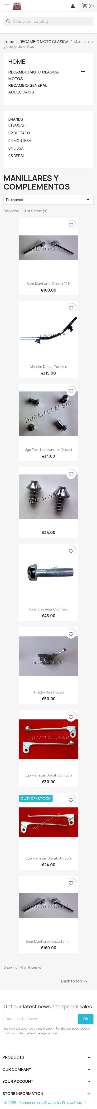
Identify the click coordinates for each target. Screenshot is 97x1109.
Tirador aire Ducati (49, 692)
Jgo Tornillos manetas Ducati (48, 449)
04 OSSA (16, 148)
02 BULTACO (19, 133)
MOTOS (15, 78)
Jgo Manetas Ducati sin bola (48, 858)
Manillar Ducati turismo (48, 366)
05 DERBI (16, 156)
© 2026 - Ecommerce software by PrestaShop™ (45, 1102)
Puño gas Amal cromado (48, 609)
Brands (15, 119)
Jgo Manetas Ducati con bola (48, 775)
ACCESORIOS (21, 92)
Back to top (74, 981)
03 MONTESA (19, 140)
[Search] (48, 21)
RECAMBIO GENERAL (27, 85)
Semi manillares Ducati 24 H (49, 283)
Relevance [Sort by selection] (48, 200)
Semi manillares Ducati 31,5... (48, 941)
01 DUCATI (17, 125)
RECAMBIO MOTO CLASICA (33, 72)
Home (16, 62)
